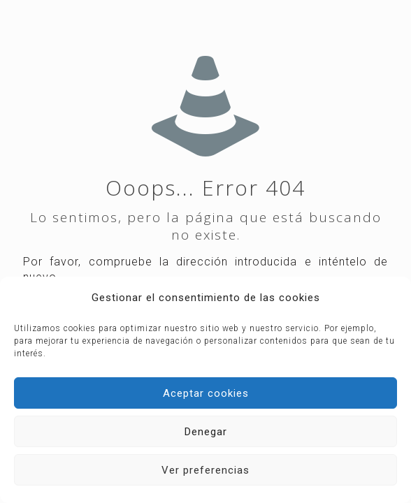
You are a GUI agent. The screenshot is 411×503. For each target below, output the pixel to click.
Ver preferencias (205, 470)
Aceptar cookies (206, 393)
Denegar (206, 431)
